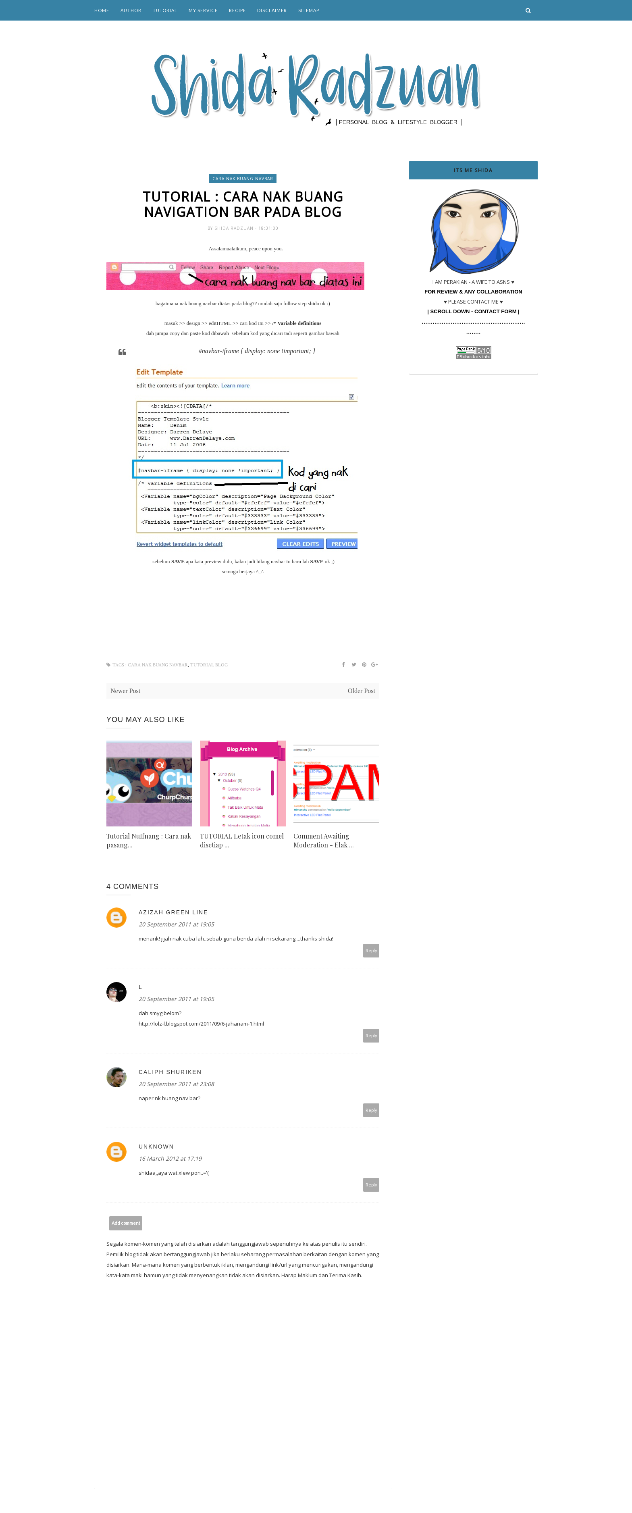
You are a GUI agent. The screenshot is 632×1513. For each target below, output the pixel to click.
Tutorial (165, 10)
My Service (203, 10)
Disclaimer (272, 10)
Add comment (126, 1223)
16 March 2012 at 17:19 (170, 1158)
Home (101, 10)
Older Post (361, 690)
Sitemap (308, 10)
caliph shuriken (170, 1072)
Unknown (156, 1146)
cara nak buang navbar (242, 178)
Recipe (237, 10)
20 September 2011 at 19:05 (176, 924)
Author (131, 10)
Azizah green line (173, 912)
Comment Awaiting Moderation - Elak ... (323, 840)
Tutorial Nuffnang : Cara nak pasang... (148, 840)
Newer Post (125, 690)
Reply (371, 950)
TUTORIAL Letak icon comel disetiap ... (242, 840)
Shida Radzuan (234, 228)
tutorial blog (209, 665)
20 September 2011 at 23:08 (176, 1084)
